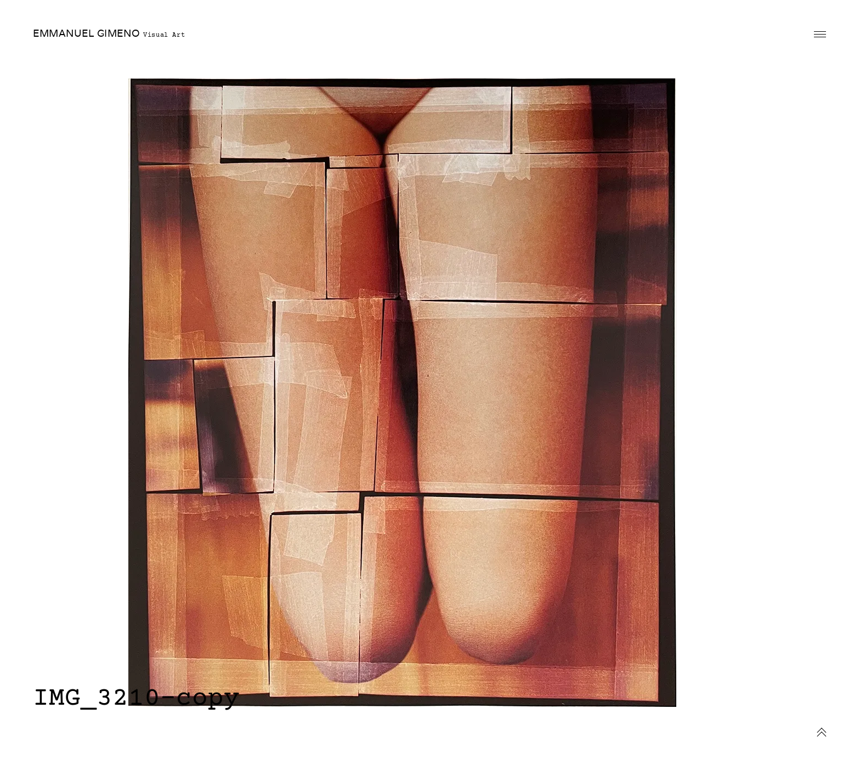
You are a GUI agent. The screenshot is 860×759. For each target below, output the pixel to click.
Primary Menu (820, 34)
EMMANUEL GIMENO (86, 33)
